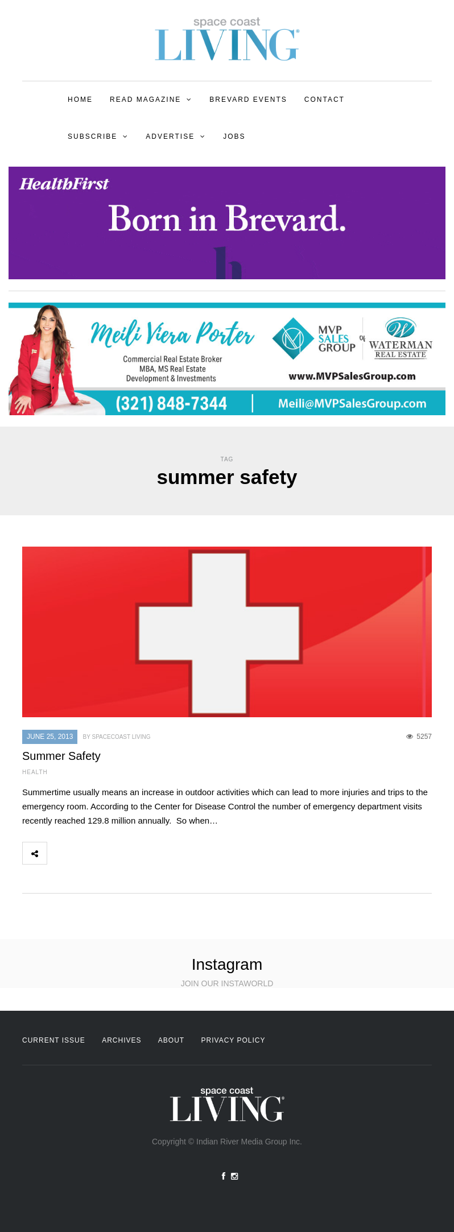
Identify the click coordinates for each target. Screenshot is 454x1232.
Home (80, 100)
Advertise (170, 136)
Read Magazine (145, 100)
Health (35, 772)
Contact (324, 100)
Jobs (234, 136)
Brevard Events (248, 100)
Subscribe (92, 136)
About (171, 1040)
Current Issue (53, 1040)
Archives (121, 1040)
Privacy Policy (233, 1040)
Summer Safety (61, 756)
